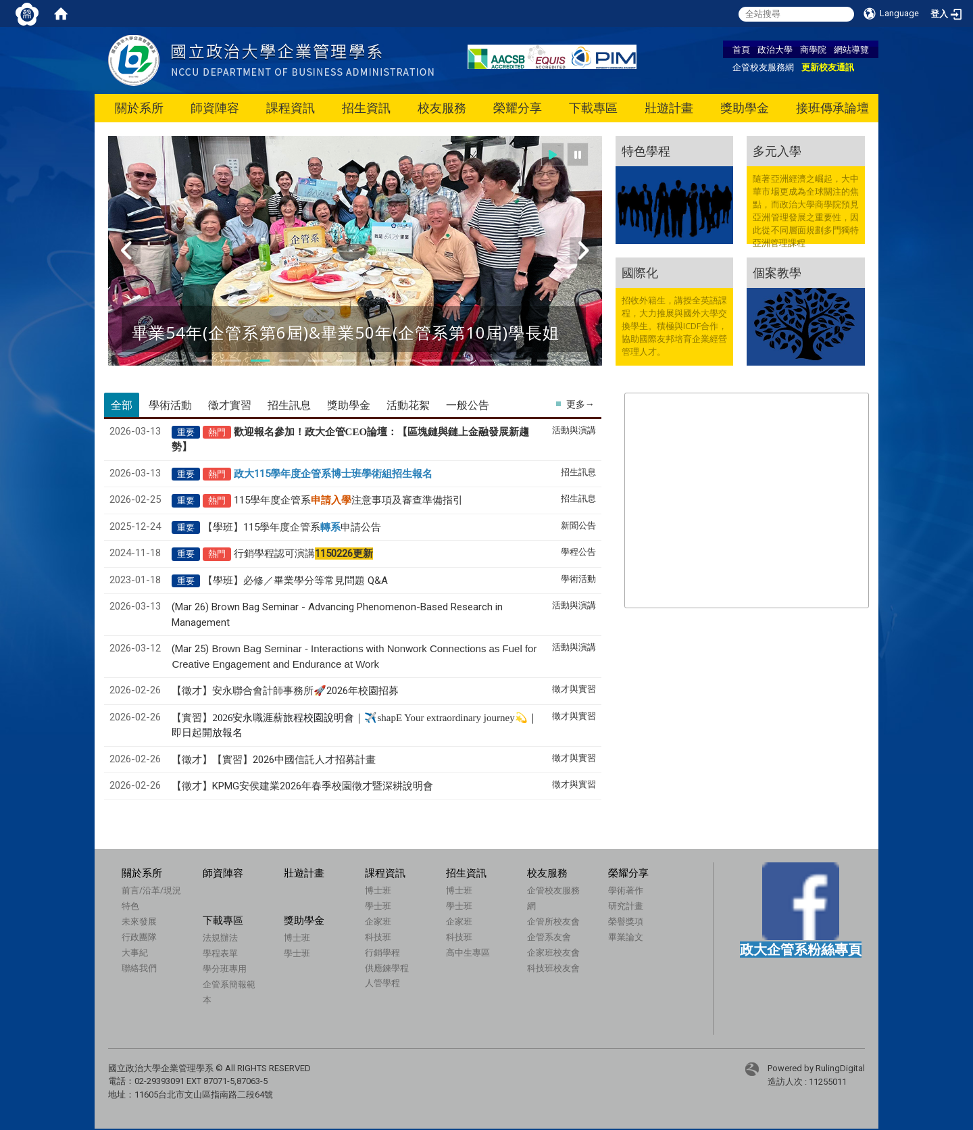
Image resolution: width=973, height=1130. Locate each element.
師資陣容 (215, 108)
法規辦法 (220, 937)
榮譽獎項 (625, 921)
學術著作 (625, 890)
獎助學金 (744, 108)
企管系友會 (549, 937)
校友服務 (442, 108)
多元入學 (777, 151)
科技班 (378, 937)
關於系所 (139, 108)
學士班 (378, 906)
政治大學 (775, 49)
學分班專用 (225, 968)
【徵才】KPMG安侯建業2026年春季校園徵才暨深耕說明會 (302, 786)
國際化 (640, 272)
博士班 (378, 890)
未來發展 (139, 921)
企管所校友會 (553, 921)
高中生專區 (468, 952)
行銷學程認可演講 (303, 553)
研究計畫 (625, 906)
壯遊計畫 (669, 108)
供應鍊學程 (387, 968)
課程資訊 (290, 108)
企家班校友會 (553, 952)
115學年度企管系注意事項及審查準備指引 (348, 500)
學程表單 (220, 953)
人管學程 (382, 983)
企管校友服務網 (763, 67)
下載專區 (593, 108)
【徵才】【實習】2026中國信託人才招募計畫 (274, 760)
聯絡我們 (139, 968)
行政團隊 (139, 937)
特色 (130, 906)
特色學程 (646, 151)
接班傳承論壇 (832, 108)
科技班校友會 (553, 968)
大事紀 (135, 952)
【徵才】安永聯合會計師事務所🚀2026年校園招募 (285, 691)
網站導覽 (851, 49)
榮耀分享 (517, 108)
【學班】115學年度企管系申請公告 (292, 527)
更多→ (580, 404)
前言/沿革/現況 (151, 890)
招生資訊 (366, 108)
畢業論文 (625, 937)
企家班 (378, 921)
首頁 (741, 49)
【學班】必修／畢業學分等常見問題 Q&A (295, 580)
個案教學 (777, 272)
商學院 (813, 49)
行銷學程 (382, 952)
